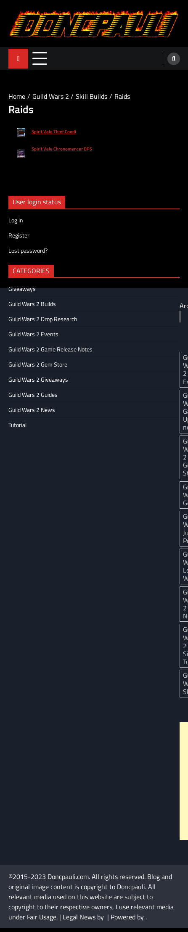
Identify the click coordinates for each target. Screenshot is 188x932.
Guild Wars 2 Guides (33, 394)
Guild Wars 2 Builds (32, 303)
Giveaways (22, 288)
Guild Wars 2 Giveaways (38, 379)
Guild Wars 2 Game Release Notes (50, 349)
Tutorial (17, 424)
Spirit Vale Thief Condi (54, 131)
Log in (15, 220)
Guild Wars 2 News (31, 409)
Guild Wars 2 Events (33, 334)
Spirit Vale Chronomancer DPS (62, 148)
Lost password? (28, 250)
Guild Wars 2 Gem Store (37, 364)
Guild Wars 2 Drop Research (42, 318)
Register (18, 235)
